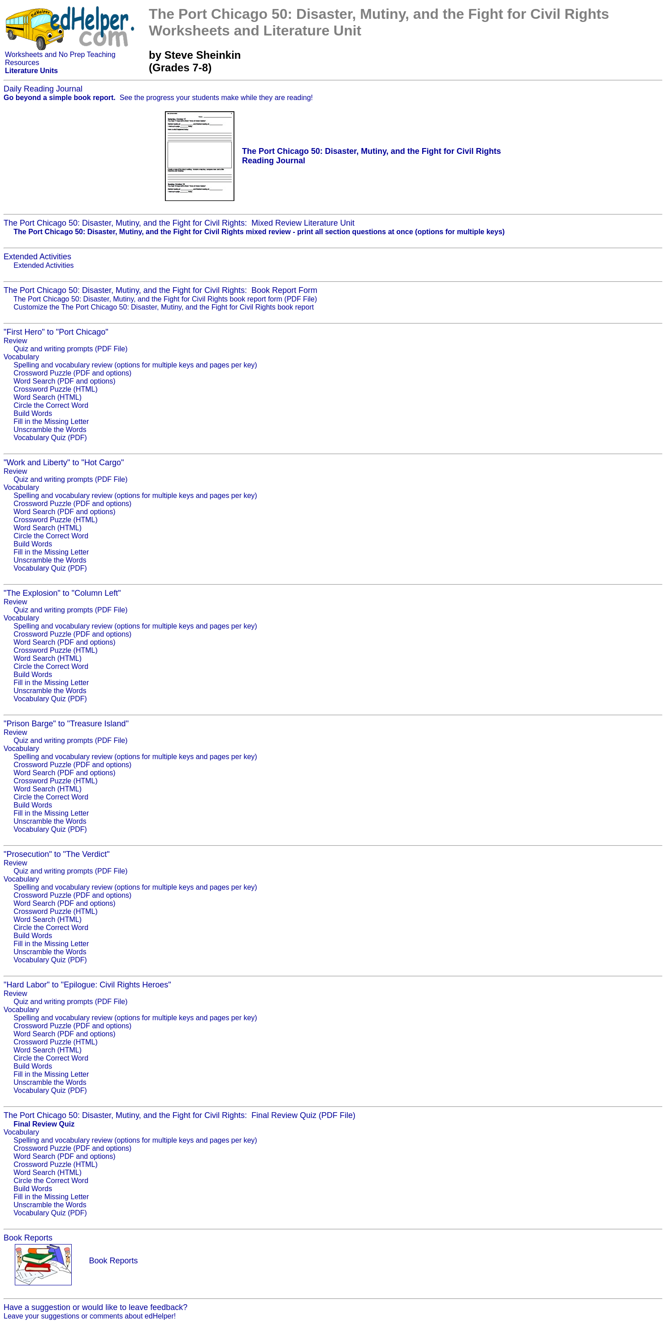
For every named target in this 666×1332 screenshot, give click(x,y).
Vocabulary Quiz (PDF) (50, 437)
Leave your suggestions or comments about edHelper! (90, 1316)
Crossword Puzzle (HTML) (55, 389)
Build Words (32, 413)
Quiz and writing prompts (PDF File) (70, 349)
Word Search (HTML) (47, 397)
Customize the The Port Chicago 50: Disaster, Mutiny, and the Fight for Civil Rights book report (163, 307)
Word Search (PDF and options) (64, 381)
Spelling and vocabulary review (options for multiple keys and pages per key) (135, 365)
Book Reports (113, 1260)
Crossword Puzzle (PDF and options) (72, 373)
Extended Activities (43, 265)
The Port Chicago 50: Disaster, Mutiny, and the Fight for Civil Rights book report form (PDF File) (165, 299)
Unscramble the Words (49, 429)
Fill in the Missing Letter (51, 421)
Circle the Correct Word (50, 405)
